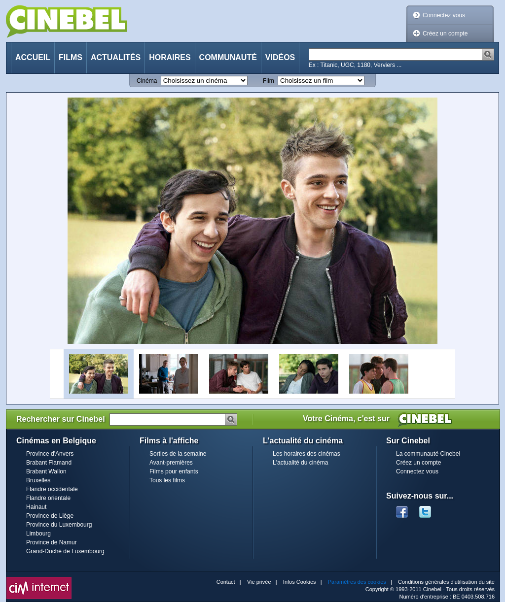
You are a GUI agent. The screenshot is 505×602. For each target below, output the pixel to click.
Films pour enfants (173, 471)
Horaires (169, 57)
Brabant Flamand (49, 462)
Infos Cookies (299, 582)
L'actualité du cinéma (300, 462)
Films (70, 57)
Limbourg (38, 533)
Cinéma (147, 80)
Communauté (228, 57)
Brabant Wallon (46, 471)
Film (268, 80)
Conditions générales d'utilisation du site (446, 582)
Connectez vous (444, 15)
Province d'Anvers (49, 453)
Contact (225, 582)
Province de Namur (51, 542)
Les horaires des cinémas (306, 453)
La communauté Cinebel (428, 453)
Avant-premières (171, 462)
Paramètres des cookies (357, 582)
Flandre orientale (48, 498)
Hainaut (36, 506)
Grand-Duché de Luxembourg (65, 551)
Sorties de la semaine (177, 453)
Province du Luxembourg (59, 524)
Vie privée (259, 582)
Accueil (32, 57)
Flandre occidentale (52, 489)
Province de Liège (49, 515)
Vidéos (280, 57)
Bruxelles (38, 480)
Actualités (116, 57)
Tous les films (167, 480)
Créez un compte (445, 33)
